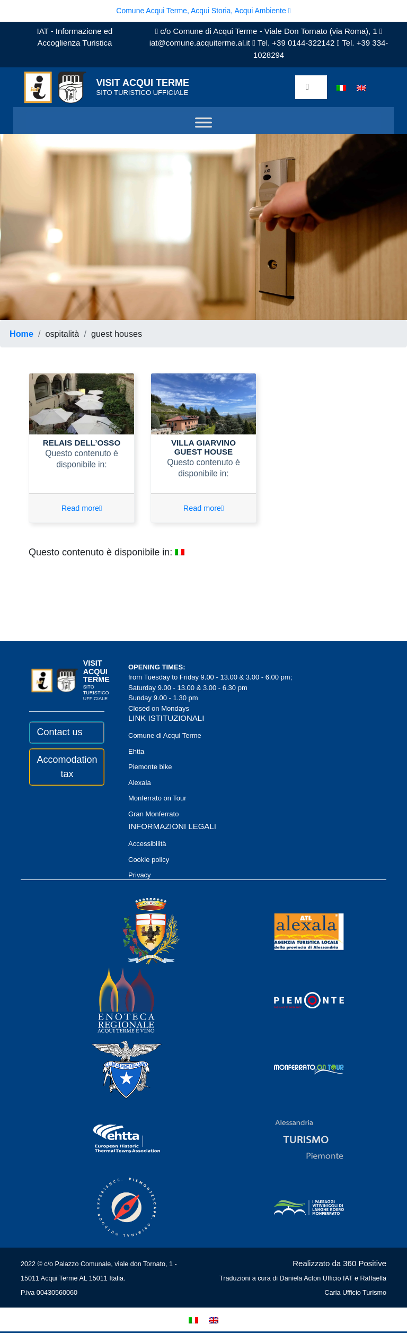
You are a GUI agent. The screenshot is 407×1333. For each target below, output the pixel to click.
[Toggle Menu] (203, 123)
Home (21, 333)
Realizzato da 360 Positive (339, 1264)
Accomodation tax (67, 767)
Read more (81, 510)
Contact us (60, 733)
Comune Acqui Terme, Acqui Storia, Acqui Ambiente (203, 10)
